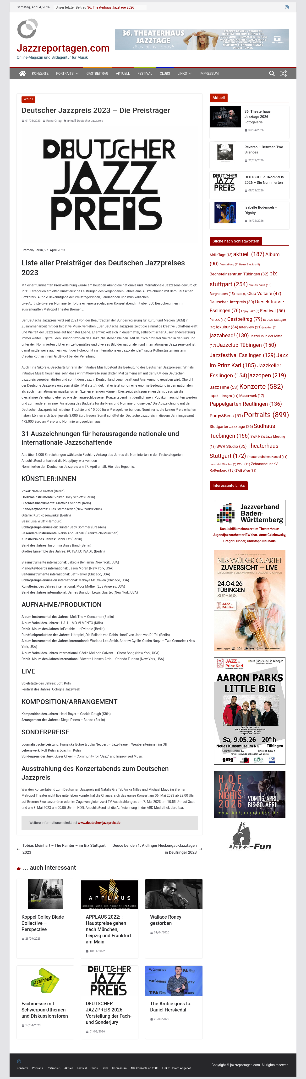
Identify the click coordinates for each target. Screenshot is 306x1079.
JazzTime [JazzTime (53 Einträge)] (224, 387)
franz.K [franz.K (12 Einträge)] (218, 319)
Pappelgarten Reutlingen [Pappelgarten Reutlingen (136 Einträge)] (246, 404)
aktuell (71, 120)
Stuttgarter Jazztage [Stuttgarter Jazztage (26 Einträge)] (231, 426)
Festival (144, 73)
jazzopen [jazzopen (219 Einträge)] (267, 375)
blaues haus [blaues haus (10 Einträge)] (260, 285)
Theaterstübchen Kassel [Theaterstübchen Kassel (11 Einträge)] (267, 456)
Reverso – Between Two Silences (264, 150)
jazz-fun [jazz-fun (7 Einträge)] (269, 327)
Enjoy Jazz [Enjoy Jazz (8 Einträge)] (250, 311)
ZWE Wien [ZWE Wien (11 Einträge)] (245, 470)
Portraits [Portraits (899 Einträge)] (266, 415)
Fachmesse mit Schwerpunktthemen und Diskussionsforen (45, 1010)
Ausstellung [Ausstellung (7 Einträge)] (228, 264)
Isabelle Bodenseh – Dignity (261, 210)
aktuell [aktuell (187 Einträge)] (249, 254)
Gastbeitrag (97, 73)
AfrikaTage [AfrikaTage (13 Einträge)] (221, 255)
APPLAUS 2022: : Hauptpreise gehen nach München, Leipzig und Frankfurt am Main (108, 929)
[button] (76, 73)
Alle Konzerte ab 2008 (144, 1068)
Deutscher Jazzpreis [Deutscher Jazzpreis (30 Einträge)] (232, 302)
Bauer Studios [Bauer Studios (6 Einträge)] (249, 264)
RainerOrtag (54, 120)
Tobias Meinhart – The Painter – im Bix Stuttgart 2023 (61, 849)
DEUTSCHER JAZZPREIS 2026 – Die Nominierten (264, 180)
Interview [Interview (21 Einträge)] (250, 327)
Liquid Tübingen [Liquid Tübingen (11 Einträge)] (224, 396)
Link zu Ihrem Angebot (176, 1068)
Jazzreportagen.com (63, 48)
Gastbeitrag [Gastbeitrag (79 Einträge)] (244, 319)
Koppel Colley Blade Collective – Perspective (43, 923)
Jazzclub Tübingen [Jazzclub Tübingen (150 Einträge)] (246, 345)
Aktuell (123, 73)
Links (182, 73)
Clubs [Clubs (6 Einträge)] (241, 294)
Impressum (209, 73)
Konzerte (40, 73)
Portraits (65, 73)
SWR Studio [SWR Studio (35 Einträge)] (232, 446)
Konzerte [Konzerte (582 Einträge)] (261, 386)
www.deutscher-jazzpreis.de (99, 823)
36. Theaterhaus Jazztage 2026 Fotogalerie (258, 116)
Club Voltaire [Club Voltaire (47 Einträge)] (264, 293)
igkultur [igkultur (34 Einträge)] (227, 327)
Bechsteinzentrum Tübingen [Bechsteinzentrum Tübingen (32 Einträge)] (239, 274)
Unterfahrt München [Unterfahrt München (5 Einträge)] (223, 464)
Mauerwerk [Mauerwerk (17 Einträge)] (251, 396)
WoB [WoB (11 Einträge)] (243, 464)
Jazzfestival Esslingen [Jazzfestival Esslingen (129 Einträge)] (242, 355)
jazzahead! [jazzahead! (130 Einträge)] (229, 335)
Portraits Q (53, 1068)
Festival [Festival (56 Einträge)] (272, 310)
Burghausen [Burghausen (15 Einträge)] (222, 294)
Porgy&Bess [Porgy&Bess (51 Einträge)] (226, 415)
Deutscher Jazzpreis (90, 120)
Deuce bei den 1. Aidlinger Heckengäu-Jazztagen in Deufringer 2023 (157, 849)
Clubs (165, 73)
